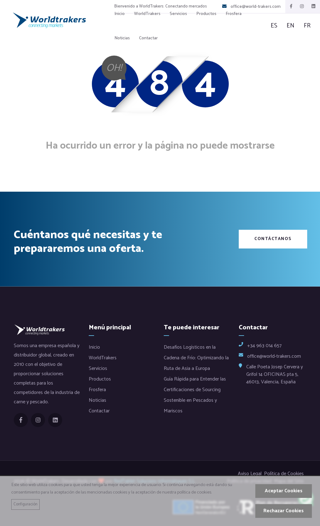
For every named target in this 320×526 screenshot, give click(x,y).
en (290, 26)
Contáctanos (273, 239)
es (274, 26)
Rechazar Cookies (283, 511)
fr (307, 26)
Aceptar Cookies (283, 491)
